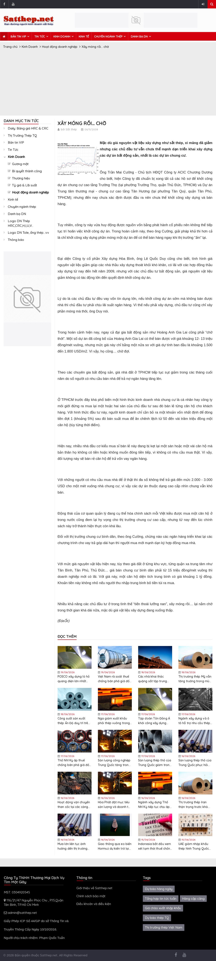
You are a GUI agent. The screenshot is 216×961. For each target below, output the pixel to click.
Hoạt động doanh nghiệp (30, 192)
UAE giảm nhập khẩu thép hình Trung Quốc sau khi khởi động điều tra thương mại (194, 846)
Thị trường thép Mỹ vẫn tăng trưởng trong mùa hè (194, 679)
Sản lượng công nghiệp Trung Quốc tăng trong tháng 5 (114, 762)
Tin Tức (39, 36)
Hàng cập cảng (193, 899)
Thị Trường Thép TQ (22, 135)
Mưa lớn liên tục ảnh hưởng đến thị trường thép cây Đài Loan (72, 846)
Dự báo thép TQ (157, 918)
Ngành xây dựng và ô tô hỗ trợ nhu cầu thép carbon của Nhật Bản (194, 721)
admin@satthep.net (20, 913)
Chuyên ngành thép (108, 36)
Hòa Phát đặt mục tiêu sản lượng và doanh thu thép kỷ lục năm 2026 (115, 804)
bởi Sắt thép (69, 129)
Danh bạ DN (139, 36)
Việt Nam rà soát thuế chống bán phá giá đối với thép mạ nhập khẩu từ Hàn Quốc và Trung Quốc (114, 679)
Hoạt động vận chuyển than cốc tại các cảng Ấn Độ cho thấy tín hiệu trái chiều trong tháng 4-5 (74, 804)
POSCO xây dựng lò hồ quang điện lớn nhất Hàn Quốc (74, 679)
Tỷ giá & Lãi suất (24, 185)
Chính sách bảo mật (90, 896)
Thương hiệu (21, 178)
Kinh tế (84, 36)
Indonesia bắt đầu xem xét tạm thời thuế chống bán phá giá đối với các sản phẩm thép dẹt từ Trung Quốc (155, 846)
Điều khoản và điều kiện (93, 904)
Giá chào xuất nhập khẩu (163, 908)
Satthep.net (48, 955)
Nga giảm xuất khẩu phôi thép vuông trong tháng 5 (114, 721)
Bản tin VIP (18, 36)
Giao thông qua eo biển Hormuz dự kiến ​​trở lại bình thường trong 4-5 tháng (114, 846)
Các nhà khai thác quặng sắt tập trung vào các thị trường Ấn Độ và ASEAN (153, 679)
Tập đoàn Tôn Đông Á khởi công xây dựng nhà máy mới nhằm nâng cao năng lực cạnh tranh (154, 721)
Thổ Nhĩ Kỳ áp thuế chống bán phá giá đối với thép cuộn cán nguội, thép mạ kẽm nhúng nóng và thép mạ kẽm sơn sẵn (74, 762)
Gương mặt (20, 164)
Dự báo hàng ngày (159, 889)
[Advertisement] (108, 84)
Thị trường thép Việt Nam (163, 927)
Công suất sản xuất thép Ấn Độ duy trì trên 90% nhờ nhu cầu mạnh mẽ (74, 721)
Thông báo (16, 240)
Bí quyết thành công (27, 171)
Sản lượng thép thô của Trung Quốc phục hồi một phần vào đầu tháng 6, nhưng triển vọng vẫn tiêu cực (194, 762)
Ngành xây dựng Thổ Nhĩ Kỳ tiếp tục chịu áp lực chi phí (154, 804)
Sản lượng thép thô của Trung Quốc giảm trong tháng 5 (154, 762)
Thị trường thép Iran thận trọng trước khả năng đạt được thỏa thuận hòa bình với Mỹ (194, 804)
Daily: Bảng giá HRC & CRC (28, 128)
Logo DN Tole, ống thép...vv (28, 233)
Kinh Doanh (61, 36)
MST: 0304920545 (17, 892)
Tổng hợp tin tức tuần (160, 899)
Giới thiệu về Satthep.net (94, 888)
